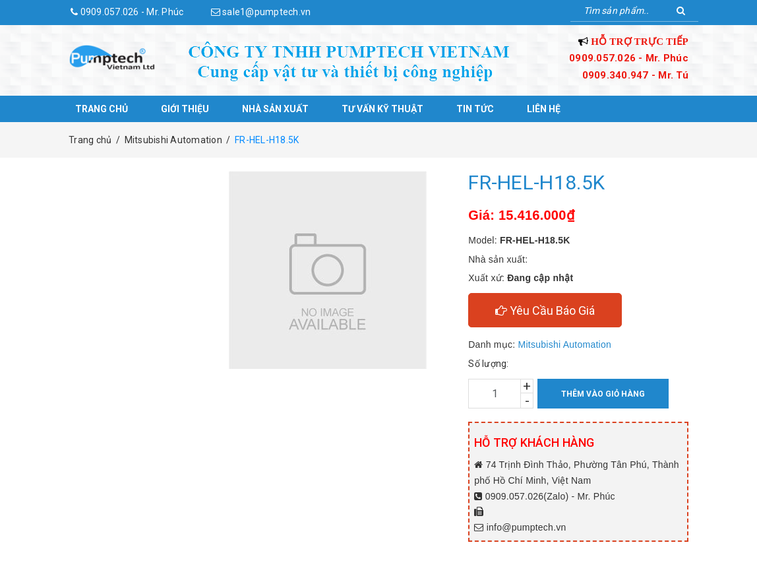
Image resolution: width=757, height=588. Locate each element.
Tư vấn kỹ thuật (382, 109)
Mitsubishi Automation (564, 344)
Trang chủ (101, 109)
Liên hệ (543, 109)
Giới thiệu (185, 109)
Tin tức (475, 109)
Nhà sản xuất (275, 109)
